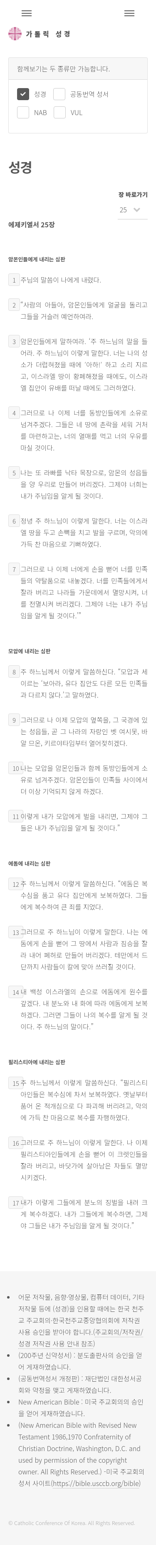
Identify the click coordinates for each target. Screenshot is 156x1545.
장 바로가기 (133, 194)
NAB (40, 112)
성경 (40, 94)
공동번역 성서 (89, 94)
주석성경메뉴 (26, 13)
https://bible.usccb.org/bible (96, 1483)
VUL (76, 112)
